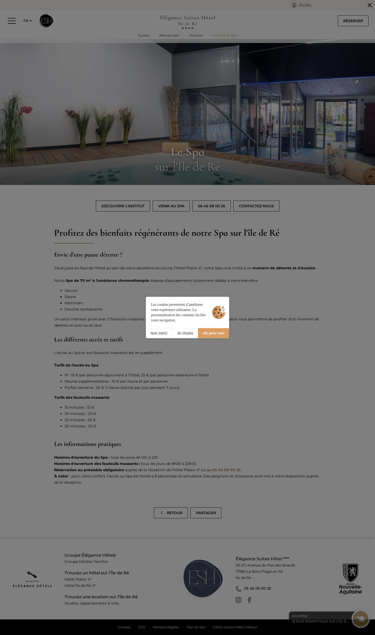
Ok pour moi (213, 333)
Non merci (159, 333)
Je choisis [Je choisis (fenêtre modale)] (185, 333)
